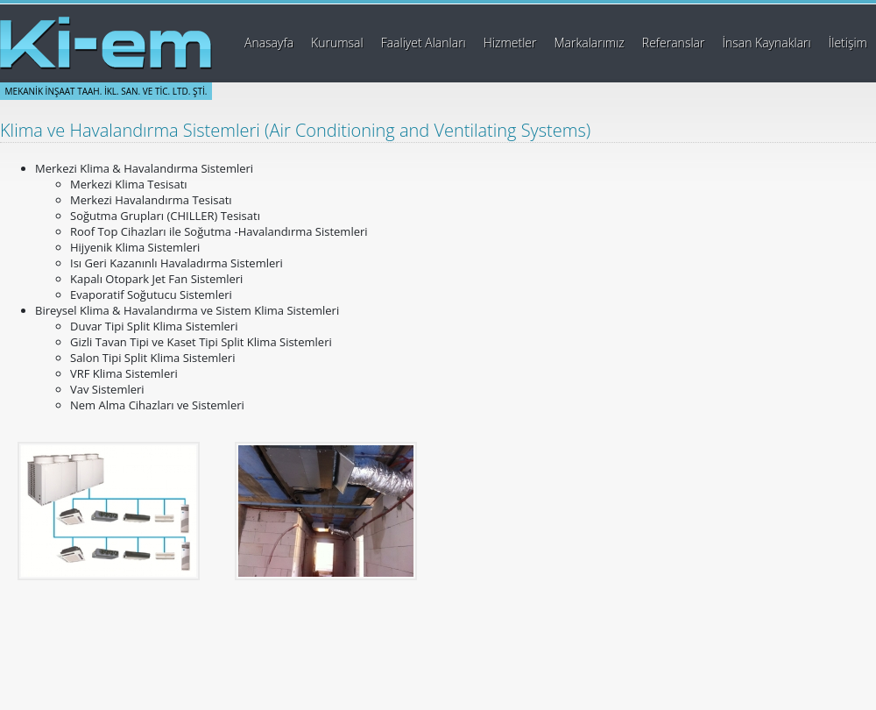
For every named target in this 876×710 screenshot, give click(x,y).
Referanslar (673, 42)
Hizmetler (510, 42)
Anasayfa (268, 42)
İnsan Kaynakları (766, 42)
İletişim (848, 42)
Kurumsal (337, 42)
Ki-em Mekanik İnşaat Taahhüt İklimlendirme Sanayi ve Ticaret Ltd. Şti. (106, 43)
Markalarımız (590, 42)
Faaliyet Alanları (423, 42)
